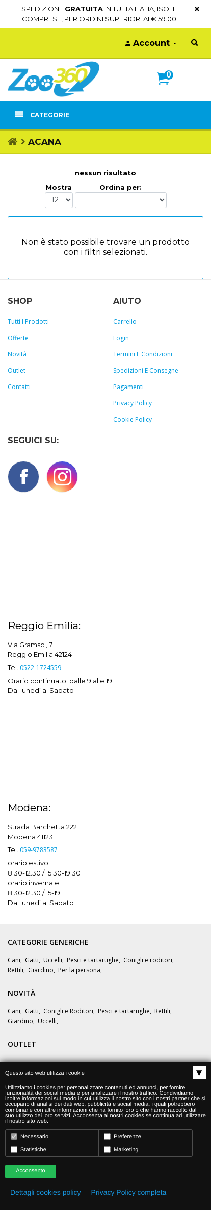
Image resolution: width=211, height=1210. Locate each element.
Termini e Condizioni (142, 354)
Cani (14, 960)
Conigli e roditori (147, 960)
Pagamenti (128, 386)
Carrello (125, 321)
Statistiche (28, 1149)
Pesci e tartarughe (93, 960)
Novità (17, 354)
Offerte (18, 337)
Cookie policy (132, 419)
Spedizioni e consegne (145, 370)
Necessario (29, 1136)
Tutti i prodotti (28, 321)
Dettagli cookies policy (45, 1192)
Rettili (15, 970)
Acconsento (30, 1171)
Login (121, 337)
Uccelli (52, 960)
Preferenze (122, 1136)
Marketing (121, 1149)
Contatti (19, 386)
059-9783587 (39, 849)
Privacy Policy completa (129, 1192)
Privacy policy (132, 403)
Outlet (16, 370)
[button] (166, 89)
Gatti (32, 960)
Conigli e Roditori (68, 1011)
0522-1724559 (40, 667)
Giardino (41, 970)
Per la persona (79, 970)
